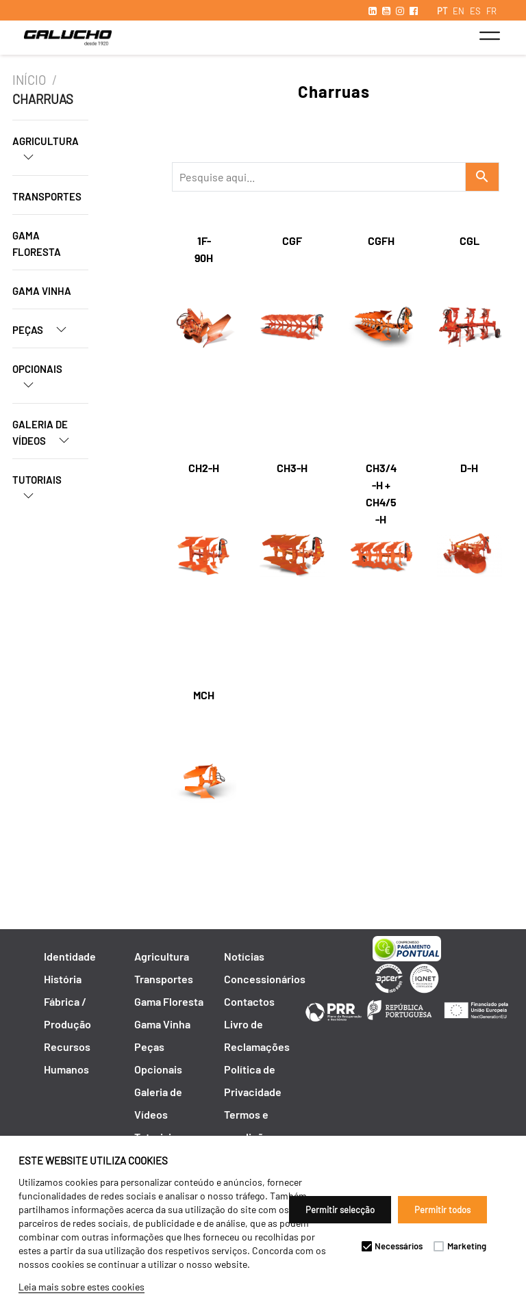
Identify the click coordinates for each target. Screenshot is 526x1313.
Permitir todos (442, 1209)
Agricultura (45, 154)
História (63, 978)
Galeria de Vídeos (46, 437)
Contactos (249, 1001)
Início (29, 80)
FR (491, 10)
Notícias (244, 956)
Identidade (70, 956)
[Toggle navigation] (489, 35)
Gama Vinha (41, 291)
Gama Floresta (36, 243)
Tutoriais (37, 492)
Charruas (42, 99)
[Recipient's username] (319, 177)
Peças (44, 329)
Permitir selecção (340, 1209)
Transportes (47, 196)
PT (442, 10)
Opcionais (37, 382)
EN (458, 10)
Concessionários (264, 978)
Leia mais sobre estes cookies (81, 1286)
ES (475, 10)
